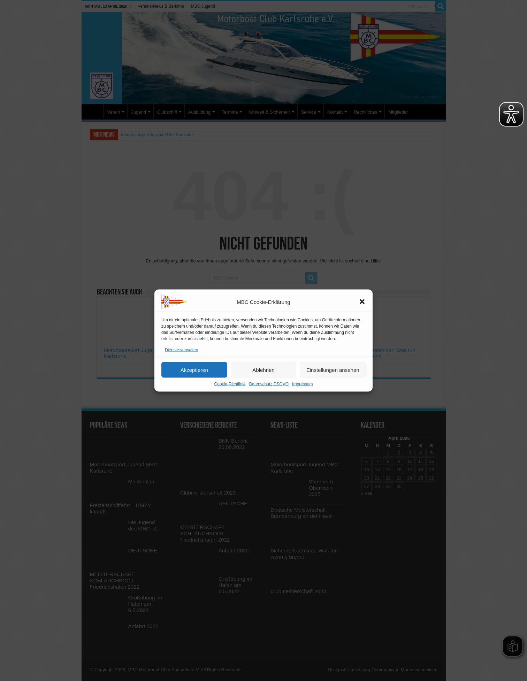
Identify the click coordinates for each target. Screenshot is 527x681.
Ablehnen (263, 370)
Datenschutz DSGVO (269, 384)
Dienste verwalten (181, 349)
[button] (362, 301)
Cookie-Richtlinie (230, 384)
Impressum (302, 384)
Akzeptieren (194, 370)
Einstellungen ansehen (332, 370)
